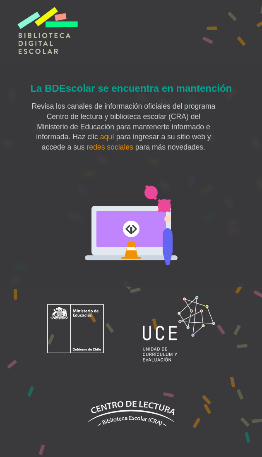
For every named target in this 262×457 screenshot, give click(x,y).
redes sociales (110, 147)
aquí (107, 137)
